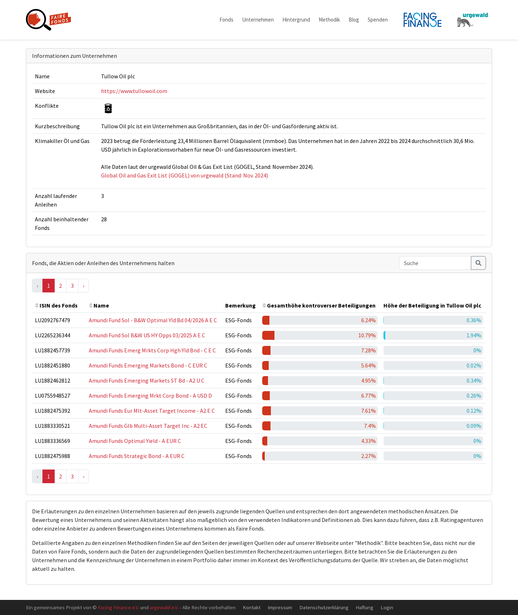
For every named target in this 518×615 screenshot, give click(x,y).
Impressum (280, 607)
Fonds (226, 19)
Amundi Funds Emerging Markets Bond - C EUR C (148, 365)
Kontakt (251, 607)
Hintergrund (296, 19)
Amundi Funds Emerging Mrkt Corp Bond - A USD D (150, 395)
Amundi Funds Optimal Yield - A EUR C (135, 440)
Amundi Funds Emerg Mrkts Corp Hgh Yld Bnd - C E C (152, 350)
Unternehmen (258, 19)
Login (387, 607)
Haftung (364, 607)
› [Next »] (83, 285)
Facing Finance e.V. (118, 607)
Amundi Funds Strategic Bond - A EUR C (137, 455)
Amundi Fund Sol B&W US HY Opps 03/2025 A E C (147, 335)
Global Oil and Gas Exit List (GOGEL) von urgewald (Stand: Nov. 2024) (184, 175)
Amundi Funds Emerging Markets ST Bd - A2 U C (146, 380)
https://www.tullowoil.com (134, 90)
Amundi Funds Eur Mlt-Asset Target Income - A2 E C (152, 410)
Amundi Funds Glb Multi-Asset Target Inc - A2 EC (148, 425)
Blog (354, 19)
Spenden (378, 19)
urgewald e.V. (164, 607)
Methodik (329, 19)
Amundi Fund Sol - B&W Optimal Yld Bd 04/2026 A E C (153, 320)
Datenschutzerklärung (324, 607)
